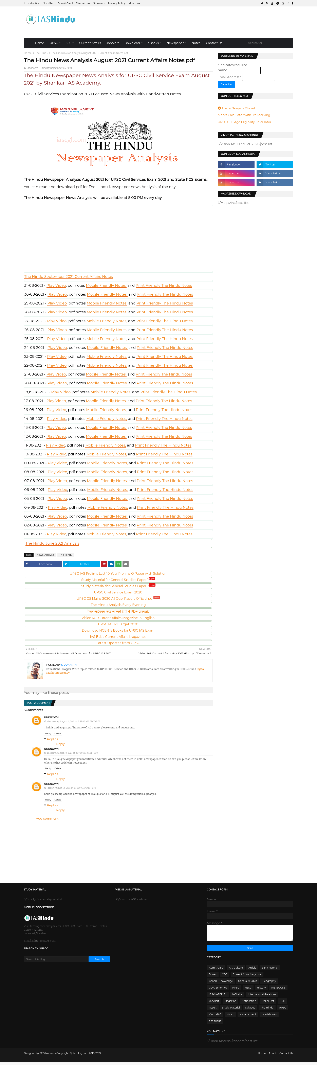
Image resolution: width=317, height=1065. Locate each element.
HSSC (248, 990)
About (272, 1056)
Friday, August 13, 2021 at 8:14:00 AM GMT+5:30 (71, 787)
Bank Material (270, 970)
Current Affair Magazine (247, 977)
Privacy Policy (117, 3)
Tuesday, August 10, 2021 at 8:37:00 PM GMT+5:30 (72, 752)
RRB (282, 1003)
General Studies (247, 983)
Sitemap (99, 3)
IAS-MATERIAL (218, 997)
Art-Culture (236, 970)
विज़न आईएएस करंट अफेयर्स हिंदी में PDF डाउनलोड (118, 611)
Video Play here (118, 237)
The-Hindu (41, 52)
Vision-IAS (215, 1017)
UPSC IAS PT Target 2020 (118, 624)
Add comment (47, 818)
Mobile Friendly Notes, (106, 285)
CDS (224, 977)
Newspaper (175, 43)
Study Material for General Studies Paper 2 (118, 586)
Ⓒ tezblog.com (79, 1056)
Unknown (51, 717)
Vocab (230, 1017)
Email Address (230, 77)
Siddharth (32, 67)
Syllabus (250, 1010)
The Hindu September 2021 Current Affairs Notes (68, 276)
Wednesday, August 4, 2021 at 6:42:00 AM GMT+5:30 (73, 721)
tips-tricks (215, 1023)
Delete (57, 733)
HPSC (235, 990)
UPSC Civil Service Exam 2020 (118, 592)
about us (134, 3)
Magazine (230, 1003)
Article (252, 970)
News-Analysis (45, 554)
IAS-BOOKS (278, 990)
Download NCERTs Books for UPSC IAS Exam (118, 630)
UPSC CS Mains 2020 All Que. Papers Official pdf (118, 599)
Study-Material (231, 1010)
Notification (249, 1003)
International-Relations (262, 997)
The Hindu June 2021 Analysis (52, 543)
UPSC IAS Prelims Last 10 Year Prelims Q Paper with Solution (118, 573)
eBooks (153, 43)
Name (223, 70)
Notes (196, 43)
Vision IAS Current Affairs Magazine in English (118, 618)
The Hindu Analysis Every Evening (118, 605)
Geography (269, 983)
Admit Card (65, 3)
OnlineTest (268, 1003)
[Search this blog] (56, 959)
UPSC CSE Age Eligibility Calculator (244, 122)
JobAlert (49, 3)
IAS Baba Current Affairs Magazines (118, 637)
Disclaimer (83, 3)
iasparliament (248, 1017)
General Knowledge (221, 983)
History (261, 990)
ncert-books (269, 1017)
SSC (68, 43)
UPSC (54, 43)
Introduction (32, 3)
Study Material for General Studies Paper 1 (118, 580)
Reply (48, 733)
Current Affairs (90, 43)
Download (132, 43)
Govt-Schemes (218, 990)
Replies (52, 739)
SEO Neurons (48, 1056)
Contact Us (214, 43)
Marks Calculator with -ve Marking (244, 115)
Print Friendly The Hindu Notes (164, 285)
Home (39, 43)
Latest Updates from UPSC (118, 643)
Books (213, 977)
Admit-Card (216, 970)
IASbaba (237, 997)
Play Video (56, 285)
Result (213, 1010)
